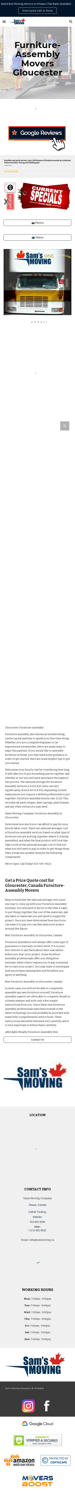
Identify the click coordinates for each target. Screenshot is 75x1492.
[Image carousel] (37, 286)
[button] (4, 21)
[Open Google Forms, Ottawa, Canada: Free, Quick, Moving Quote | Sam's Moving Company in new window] (64, 425)
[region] (37, 8)
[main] (37, 59)
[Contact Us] (37, 1040)
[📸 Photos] (37, 223)
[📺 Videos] (37, 237)
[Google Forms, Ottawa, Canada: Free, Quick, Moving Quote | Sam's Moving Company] (37, 568)
